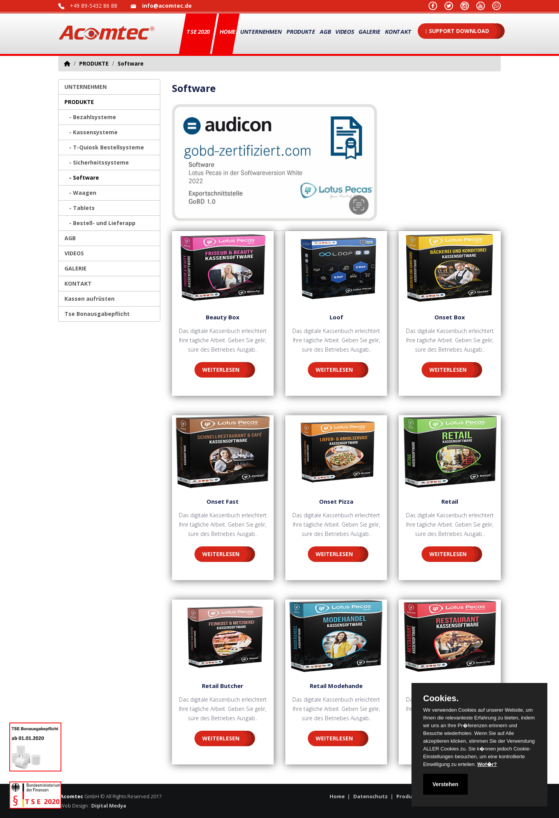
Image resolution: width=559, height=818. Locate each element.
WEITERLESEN (221, 369)
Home (227, 31)
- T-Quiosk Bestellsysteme (104, 147)
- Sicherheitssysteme (96, 162)
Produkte (408, 796)
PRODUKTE (301, 31)
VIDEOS (345, 31)
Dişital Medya (108, 805)
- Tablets (79, 207)
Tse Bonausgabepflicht (97, 313)
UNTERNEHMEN (261, 31)
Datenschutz (370, 796)
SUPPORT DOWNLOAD (457, 31)
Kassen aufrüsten (89, 298)
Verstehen (445, 784)
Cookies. (441, 698)
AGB (325, 31)
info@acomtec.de (167, 5)
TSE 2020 (198, 31)
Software (131, 63)
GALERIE (369, 31)
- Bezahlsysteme (90, 117)
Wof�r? (487, 764)
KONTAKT (398, 31)
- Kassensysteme (91, 132)
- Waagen (80, 192)
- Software (81, 177)
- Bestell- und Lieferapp (99, 223)
